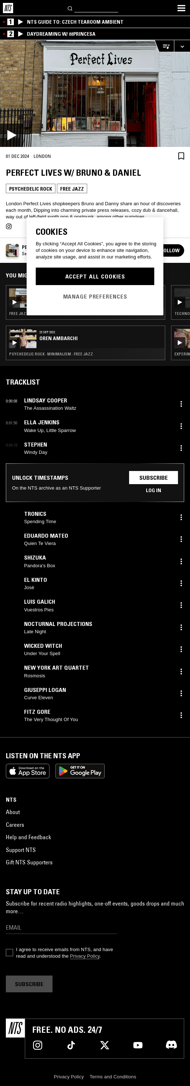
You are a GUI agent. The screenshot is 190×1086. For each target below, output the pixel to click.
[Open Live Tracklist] (164, 46)
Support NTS (21, 849)
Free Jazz (72, 189)
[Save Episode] (181, 156)
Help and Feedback (28, 837)
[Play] (95, 93)
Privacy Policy (85, 956)
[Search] (70, 7)
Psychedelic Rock (30, 189)
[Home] (8, 8)
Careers (15, 824)
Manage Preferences (95, 296)
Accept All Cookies (95, 276)
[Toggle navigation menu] (181, 8)
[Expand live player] (182, 46)
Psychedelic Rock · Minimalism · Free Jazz (51, 354)
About (13, 812)
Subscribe (153, 477)
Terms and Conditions (113, 1076)
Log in (153, 490)
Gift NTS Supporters (29, 862)
